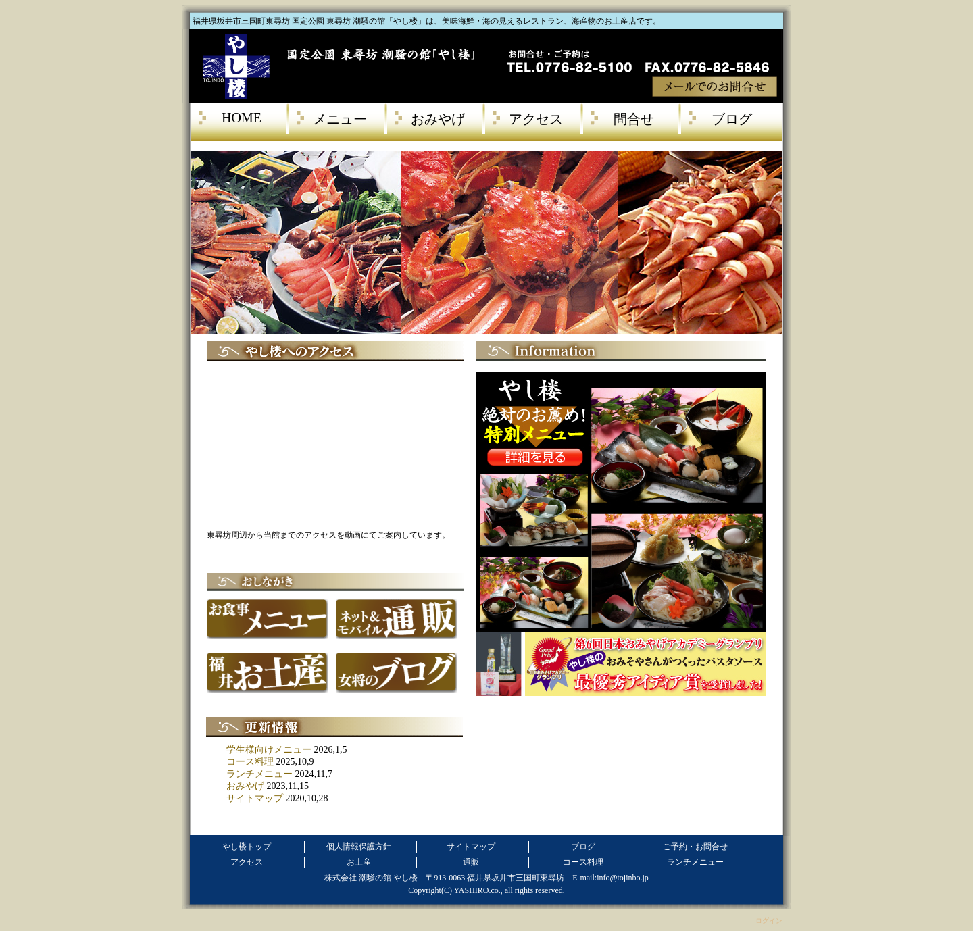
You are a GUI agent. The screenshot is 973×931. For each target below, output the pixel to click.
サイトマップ (254, 798)
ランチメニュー (259, 774)
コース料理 (250, 762)
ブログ (732, 118)
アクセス (536, 118)
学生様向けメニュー (268, 750)
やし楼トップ (246, 846)
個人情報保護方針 (358, 846)
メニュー (340, 118)
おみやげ (438, 118)
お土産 (359, 862)
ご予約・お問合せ (695, 846)
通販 (471, 862)
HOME (241, 117)
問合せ (634, 118)
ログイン (768, 920)
